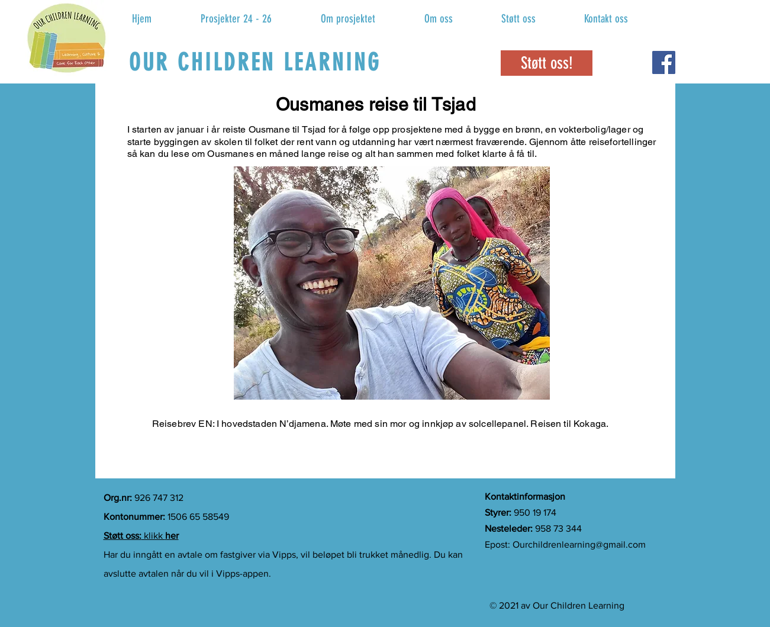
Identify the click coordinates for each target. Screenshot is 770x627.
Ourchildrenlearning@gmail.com (579, 544)
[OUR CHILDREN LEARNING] (256, 62)
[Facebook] (663, 62)
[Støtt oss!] (546, 63)
